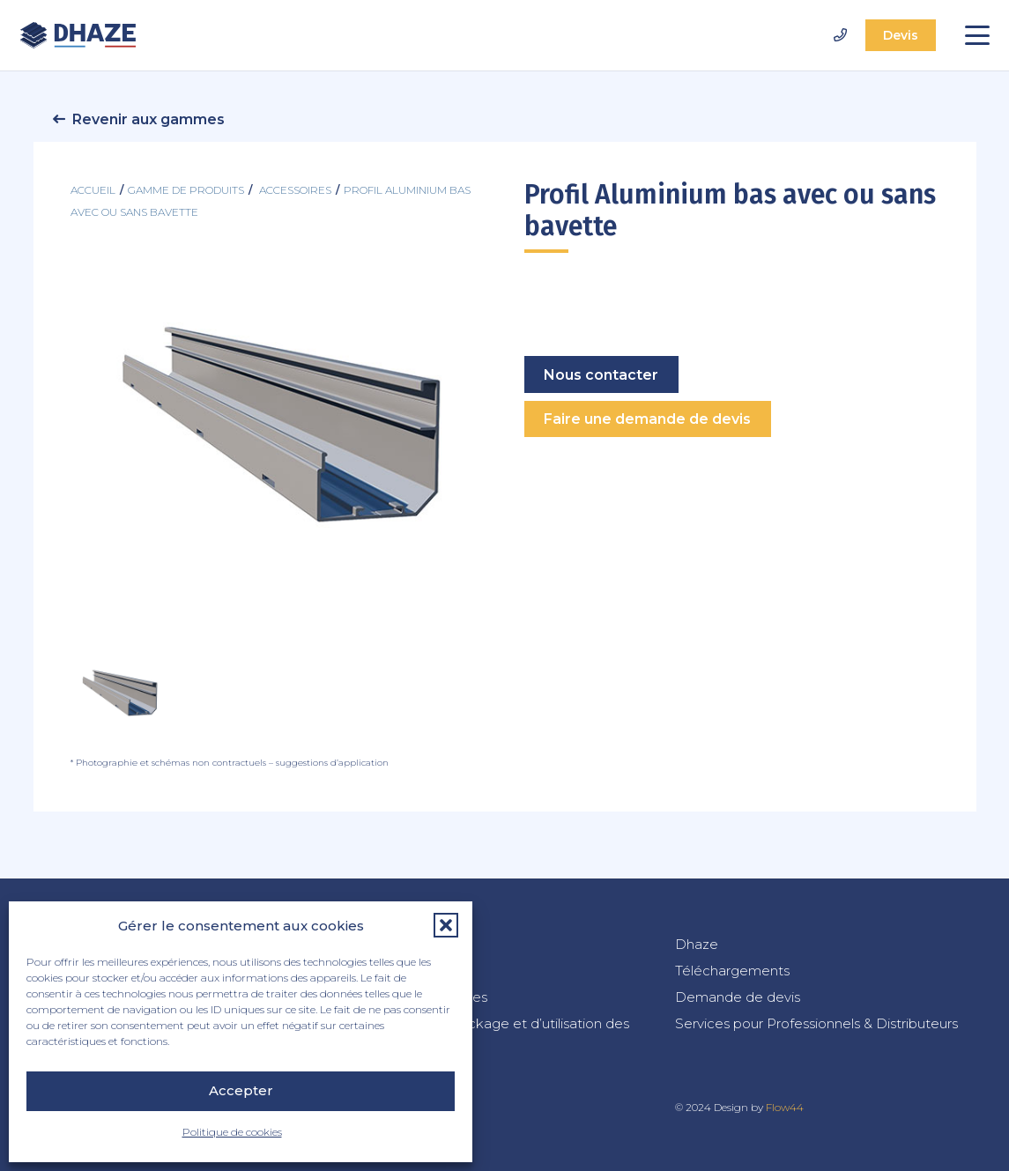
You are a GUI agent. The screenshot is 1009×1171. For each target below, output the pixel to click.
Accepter (241, 1090)
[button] (446, 925)
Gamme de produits (186, 189)
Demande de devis (737, 997)
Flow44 (785, 1107)
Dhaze (696, 944)
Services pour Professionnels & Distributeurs (816, 1023)
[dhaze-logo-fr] (78, 35)
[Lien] (840, 34)
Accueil (92, 189)
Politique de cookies (232, 1131)
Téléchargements (732, 970)
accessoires (295, 189)
